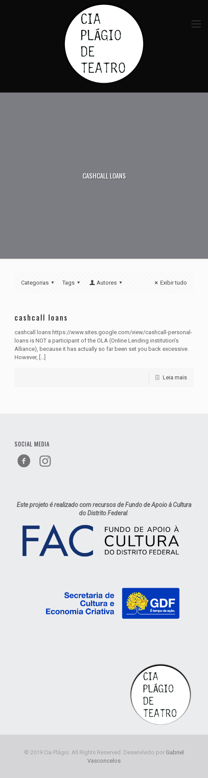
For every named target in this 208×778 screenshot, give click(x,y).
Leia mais (175, 377)
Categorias (39, 282)
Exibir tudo (169, 282)
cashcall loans (41, 317)
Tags (72, 282)
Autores (106, 282)
